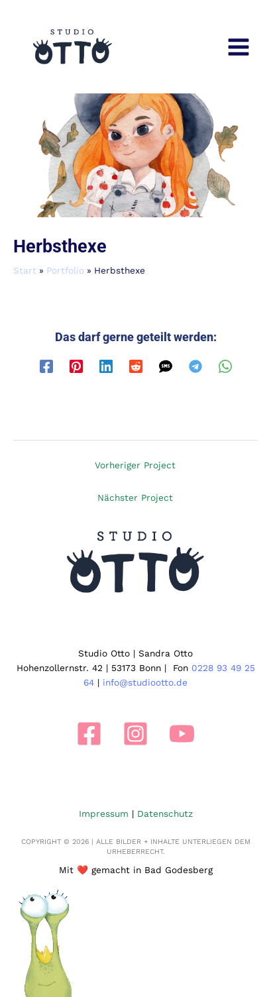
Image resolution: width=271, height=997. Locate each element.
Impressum (104, 813)
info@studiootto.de (145, 682)
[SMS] (165, 366)
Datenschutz (165, 813)
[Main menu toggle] (238, 46)
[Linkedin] (106, 366)
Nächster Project (135, 497)
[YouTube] (181, 733)
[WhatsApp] (225, 366)
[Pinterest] (76, 366)
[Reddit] (135, 366)
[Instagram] (135, 733)
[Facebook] (46, 366)
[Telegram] (195, 366)
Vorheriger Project (135, 465)
